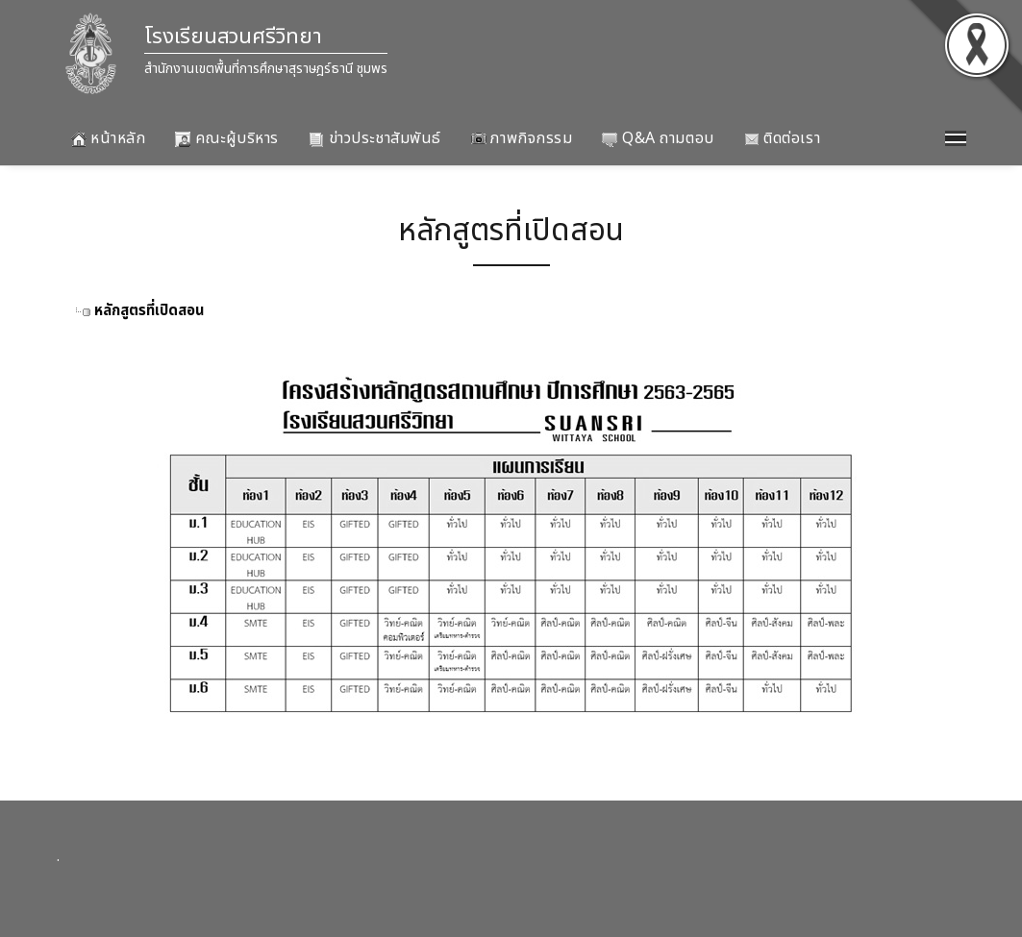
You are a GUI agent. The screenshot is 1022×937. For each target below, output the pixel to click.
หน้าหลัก (108, 138)
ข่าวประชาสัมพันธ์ (375, 138)
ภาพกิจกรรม (522, 138)
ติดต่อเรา (782, 138)
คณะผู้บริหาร (227, 138)
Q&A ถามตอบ (657, 138)
